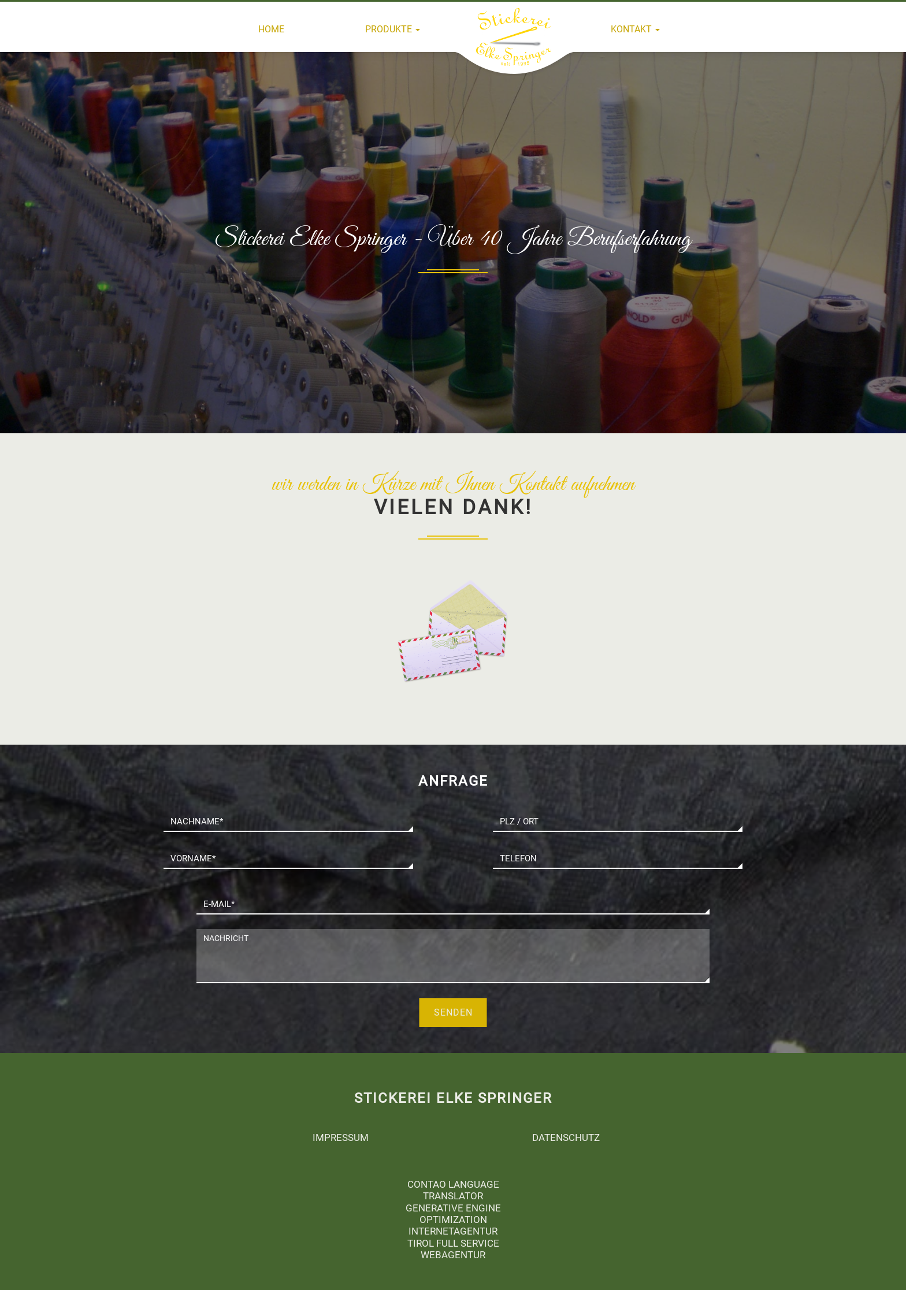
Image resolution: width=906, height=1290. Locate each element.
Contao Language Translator (453, 1190)
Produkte (392, 29)
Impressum (341, 1137)
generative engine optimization (453, 1213)
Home (271, 29)
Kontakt (635, 29)
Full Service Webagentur (460, 1249)
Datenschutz (566, 1137)
